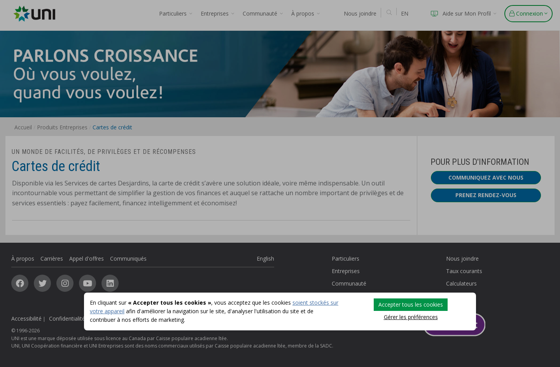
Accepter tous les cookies (410, 304)
